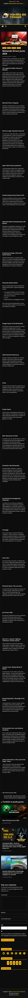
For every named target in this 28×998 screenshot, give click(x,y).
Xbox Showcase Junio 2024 (8, 792)
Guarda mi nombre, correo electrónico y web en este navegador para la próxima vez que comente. (14, 934)
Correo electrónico (6, 918)
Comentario (4, 895)
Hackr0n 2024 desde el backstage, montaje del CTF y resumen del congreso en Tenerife (13, 872)
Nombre (3, 912)
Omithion (17, 994)
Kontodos (14, 56)
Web (2, 925)
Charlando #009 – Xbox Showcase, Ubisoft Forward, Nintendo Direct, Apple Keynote (15, 797)
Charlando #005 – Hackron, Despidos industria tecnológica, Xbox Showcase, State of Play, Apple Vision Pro (14, 845)
